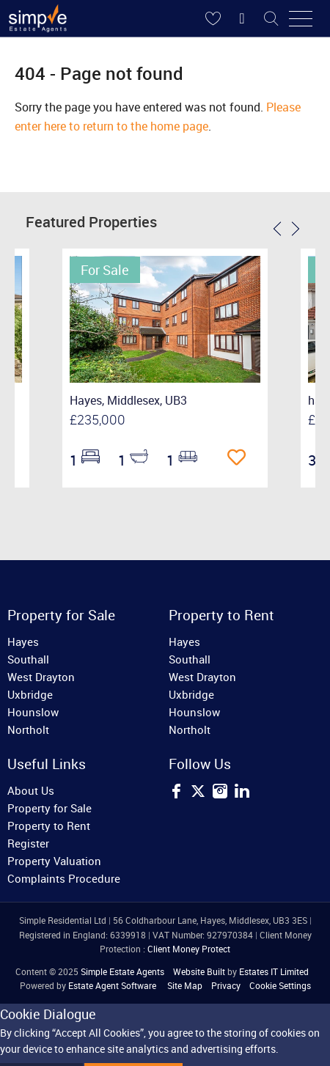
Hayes (23, 641)
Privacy (226, 985)
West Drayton (41, 676)
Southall (28, 659)
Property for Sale (49, 808)
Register (28, 843)
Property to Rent (48, 825)
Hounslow (33, 712)
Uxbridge (30, 694)
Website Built (199, 971)
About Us (30, 790)
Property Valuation (54, 860)
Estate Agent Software (112, 985)
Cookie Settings (280, 985)
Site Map (184, 985)
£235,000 (97, 419)
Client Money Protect (188, 949)
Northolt (28, 729)
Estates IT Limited (274, 971)
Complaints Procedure (63, 878)
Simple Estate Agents (122, 971)
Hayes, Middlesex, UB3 (128, 400)
